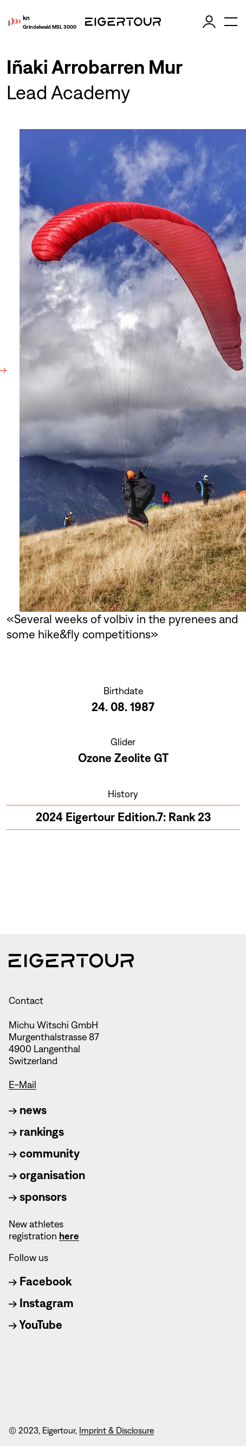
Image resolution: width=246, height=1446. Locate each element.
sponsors (38, 1197)
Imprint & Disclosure (116, 1430)
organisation (47, 1175)
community (44, 1153)
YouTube (35, 1325)
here (69, 1236)
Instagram (41, 1303)
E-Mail (22, 1084)
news (28, 1110)
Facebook (40, 1281)
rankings (36, 1131)
